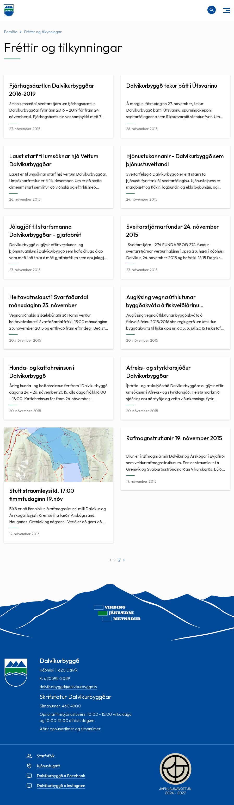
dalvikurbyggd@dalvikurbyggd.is (68, 686)
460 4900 (71, 705)
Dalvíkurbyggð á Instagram (61, 785)
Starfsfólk (46, 755)
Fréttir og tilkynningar (43, 31)
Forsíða (10, 31)
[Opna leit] (211, 10)
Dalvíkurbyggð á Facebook (61, 775)
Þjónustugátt (48, 765)
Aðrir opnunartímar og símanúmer (70, 728)
